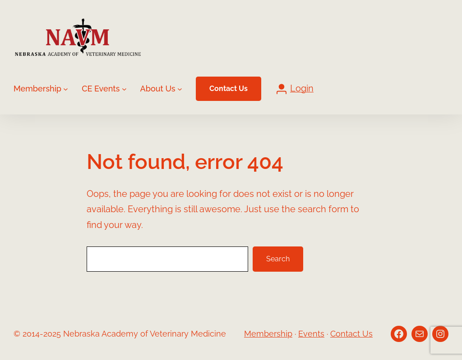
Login (302, 88)
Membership (268, 333)
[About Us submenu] (179, 88)
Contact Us (228, 88)
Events (311, 333)
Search (278, 259)
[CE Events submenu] (124, 88)
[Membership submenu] (65, 88)
